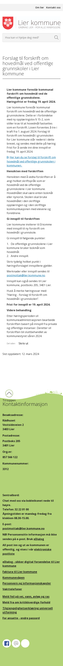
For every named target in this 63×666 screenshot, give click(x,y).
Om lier (39, 7)
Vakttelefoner (12, 589)
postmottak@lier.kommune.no (26, 275)
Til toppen (9, 400)
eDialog (39, 539)
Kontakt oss (53, 7)
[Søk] (56, 37)
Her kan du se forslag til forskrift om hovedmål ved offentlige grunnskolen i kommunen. (31, 161)
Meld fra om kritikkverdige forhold (26, 602)
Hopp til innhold (10, 2)
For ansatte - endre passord (21, 618)
